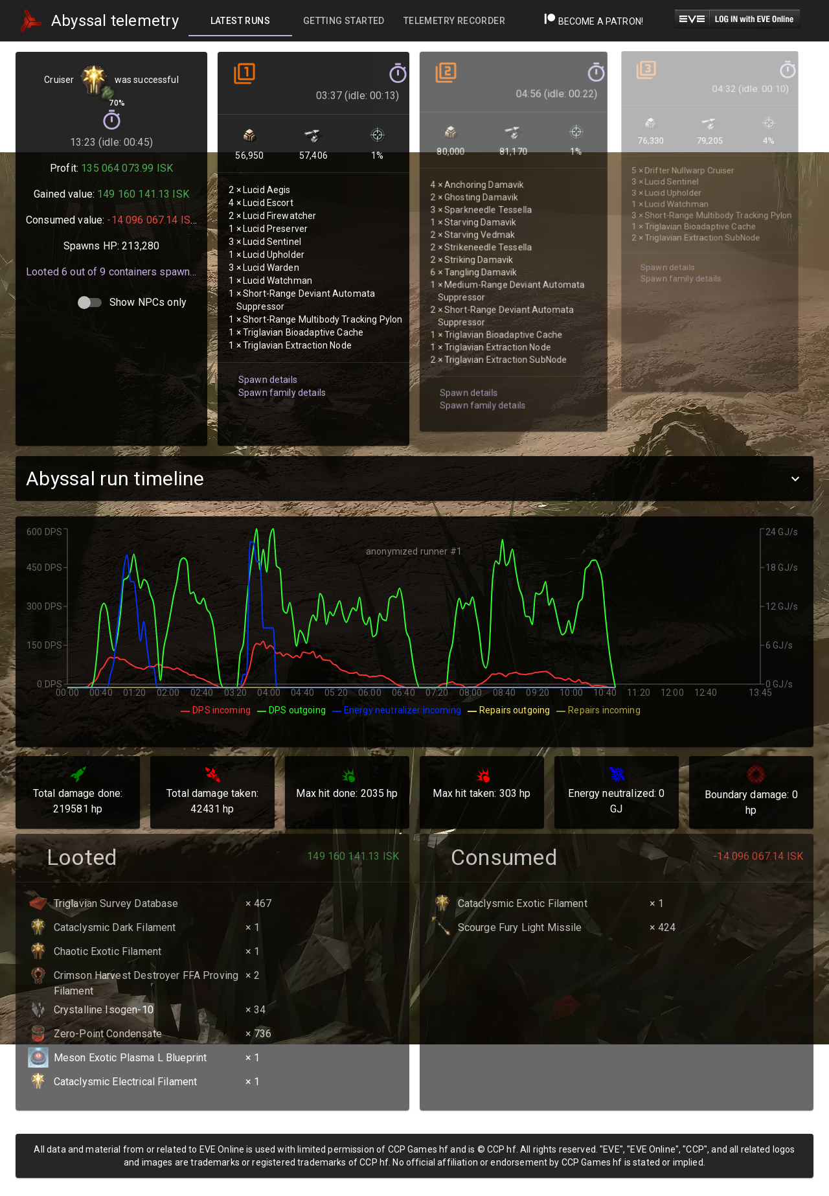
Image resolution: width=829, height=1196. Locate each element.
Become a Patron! (593, 21)
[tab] (240, 20)
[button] (414, 478)
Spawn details (266, 358)
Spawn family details (280, 371)
